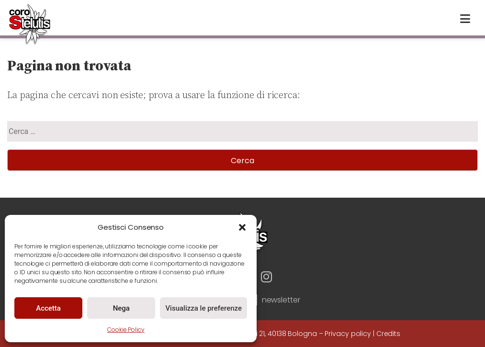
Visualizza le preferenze (203, 308)
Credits (388, 333)
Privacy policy (348, 333)
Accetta (48, 308)
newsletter (281, 299)
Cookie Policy (126, 329)
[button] (242, 227)
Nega (121, 308)
